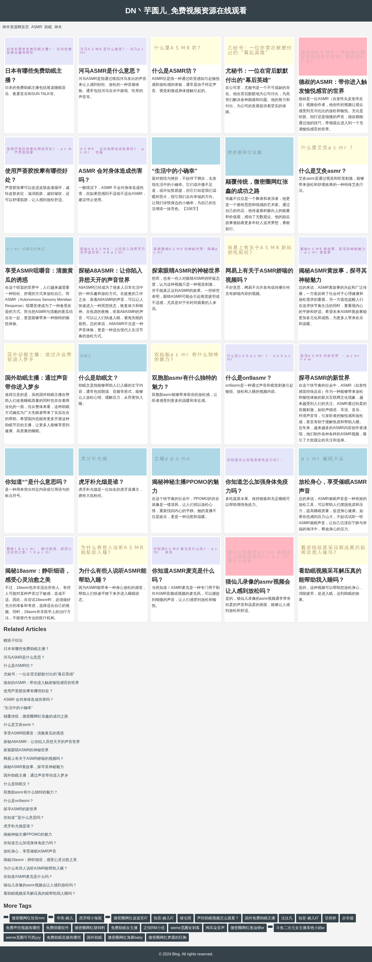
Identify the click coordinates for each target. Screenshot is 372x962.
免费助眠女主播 (124, 928)
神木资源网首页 (15, 27)
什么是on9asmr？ (248, 378)
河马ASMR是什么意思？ (110, 71)
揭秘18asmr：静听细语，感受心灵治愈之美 (40, 860)
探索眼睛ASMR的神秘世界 (186, 270)
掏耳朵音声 (215, 928)
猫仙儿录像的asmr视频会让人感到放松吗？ (40, 885)
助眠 (48, 27)
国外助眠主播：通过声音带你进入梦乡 (36, 775)
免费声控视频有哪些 (23, 928)
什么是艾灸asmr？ (322, 171)
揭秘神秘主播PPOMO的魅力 (28, 834)
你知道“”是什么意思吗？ (36, 482)
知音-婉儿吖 (164, 918)
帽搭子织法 (13, 640)
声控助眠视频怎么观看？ (218, 918)
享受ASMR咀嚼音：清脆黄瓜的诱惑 (34, 733)
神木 (58, 27)
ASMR (36, 27)
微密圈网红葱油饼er (247, 928)
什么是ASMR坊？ (174, 71)
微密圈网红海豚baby (125, 937)
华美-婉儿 (65, 918)
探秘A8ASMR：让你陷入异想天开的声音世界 (42, 742)
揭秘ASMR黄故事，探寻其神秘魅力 (34, 767)
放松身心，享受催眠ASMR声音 (30, 851)
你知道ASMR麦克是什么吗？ (28, 877)
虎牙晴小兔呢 (90, 918)
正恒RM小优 (154, 928)
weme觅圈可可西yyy (23, 937)
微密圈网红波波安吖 (131, 918)
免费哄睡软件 (57, 928)
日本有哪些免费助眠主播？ (26, 649)
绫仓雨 (185, 918)
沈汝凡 (287, 918)
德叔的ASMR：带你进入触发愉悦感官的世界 (41, 683)
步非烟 (347, 918)
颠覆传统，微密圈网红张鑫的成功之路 (36, 716)
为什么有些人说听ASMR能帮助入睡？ (36, 868)
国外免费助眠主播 (260, 918)
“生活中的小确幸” (174, 171)
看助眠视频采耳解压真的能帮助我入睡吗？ (40, 893)
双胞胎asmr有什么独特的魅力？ (31, 792)
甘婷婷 (330, 918)
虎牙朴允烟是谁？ (101, 482)
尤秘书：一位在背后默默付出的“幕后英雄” (39, 674)
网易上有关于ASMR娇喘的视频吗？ (34, 758)
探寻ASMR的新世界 (324, 378)
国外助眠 (94, 937)
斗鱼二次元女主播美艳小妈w (300, 928)
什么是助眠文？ (98, 378)
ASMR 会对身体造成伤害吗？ (29, 699)
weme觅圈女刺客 (185, 928)
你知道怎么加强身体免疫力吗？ (30, 843)
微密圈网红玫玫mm (28, 918)
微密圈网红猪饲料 (90, 928)
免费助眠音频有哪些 (64, 937)
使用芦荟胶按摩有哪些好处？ (28, 691)
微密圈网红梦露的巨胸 (167, 937)
